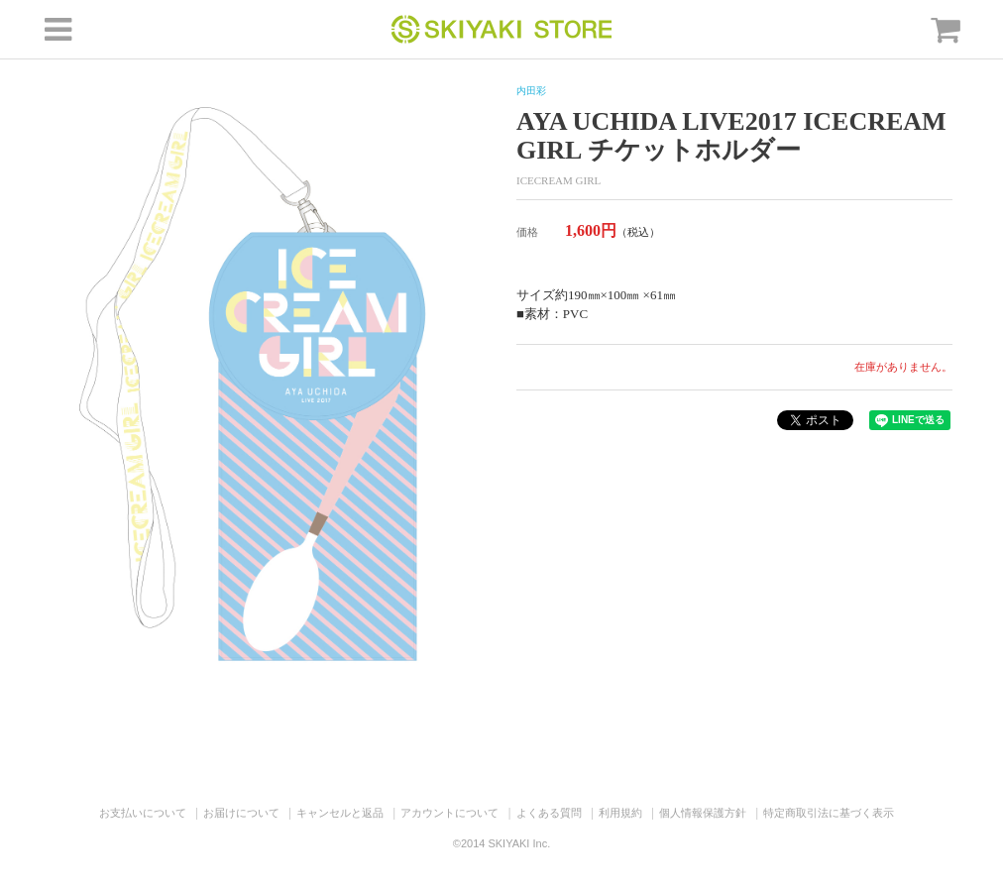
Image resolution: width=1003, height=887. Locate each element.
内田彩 (531, 90)
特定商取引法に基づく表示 (828, 813)
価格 (527, 232)
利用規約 (620, 813)
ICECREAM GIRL (558, 180)
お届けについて (241, 813)
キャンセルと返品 (340, 813)
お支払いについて (142, 813)
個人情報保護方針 (702, 813)
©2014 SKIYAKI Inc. (501, 843)
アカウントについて (449, 813)
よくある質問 (549, 813)
